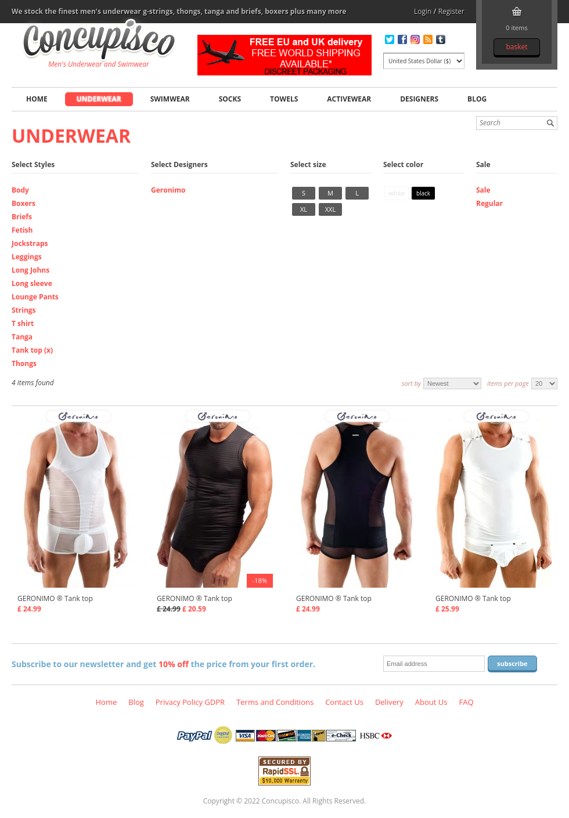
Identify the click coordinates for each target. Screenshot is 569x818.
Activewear (349, 99)
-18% (260, 580)
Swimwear (170, 99)
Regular (489, 203)
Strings (24, 310)
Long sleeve (32, 283)
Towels (284, 99)
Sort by (411, 383)
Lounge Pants (35, 297)
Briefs (22, 217)
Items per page (508, 383)
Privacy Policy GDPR (190, 702)
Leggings (27, 257)
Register (451, 11)
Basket (516, 47)
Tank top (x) (32, 350)
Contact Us (344, 702)
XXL (330, 209)
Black (423, 193)
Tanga (22, 337)
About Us (431, 702)
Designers (419, 99)
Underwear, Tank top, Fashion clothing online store (99, 41)
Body (20, 190)
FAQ (466, 702)
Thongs (24, 363)
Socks (230, 99)
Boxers (23, 203)
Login (422, 11)
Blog (477, 99)
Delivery (389, 702)
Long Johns (30, 270)
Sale (483, 190)
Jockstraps (30, 243)
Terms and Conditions (275, 702)
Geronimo (168, 190)
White (396, 193)
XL (303, 209)
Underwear (99, 99)
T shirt (23, 323)
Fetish (22, 230)
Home (37, 99)
